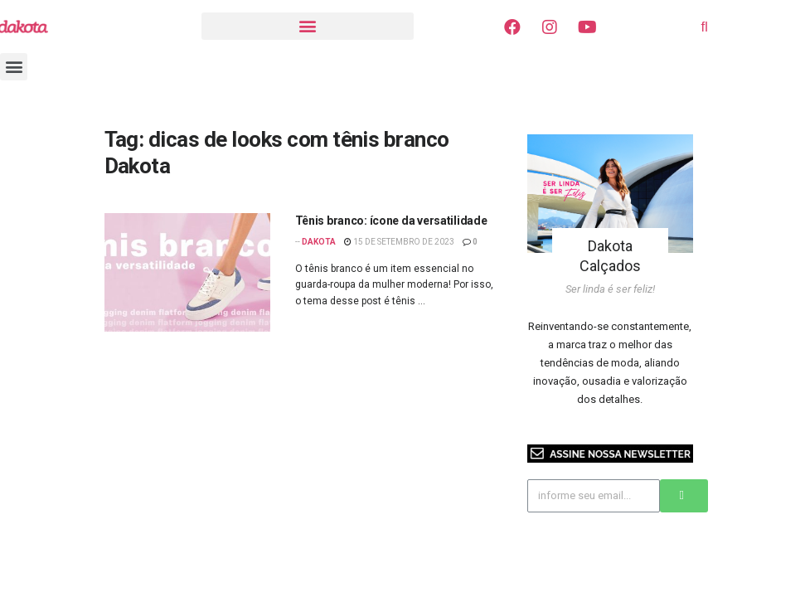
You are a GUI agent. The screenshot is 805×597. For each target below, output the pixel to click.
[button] (307, 26)
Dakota (319, 241)
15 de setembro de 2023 (399, 241)
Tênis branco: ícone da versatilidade (391, 220)
